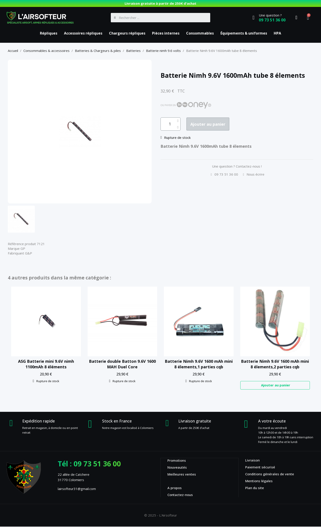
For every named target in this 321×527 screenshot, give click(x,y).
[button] (213, 124)
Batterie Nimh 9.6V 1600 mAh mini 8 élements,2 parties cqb (275, 364)
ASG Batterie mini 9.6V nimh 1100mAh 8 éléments (46, 364)
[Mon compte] (296, 17)
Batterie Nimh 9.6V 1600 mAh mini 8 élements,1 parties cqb (199, 364)
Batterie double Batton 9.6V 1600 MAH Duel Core (122, 364)
